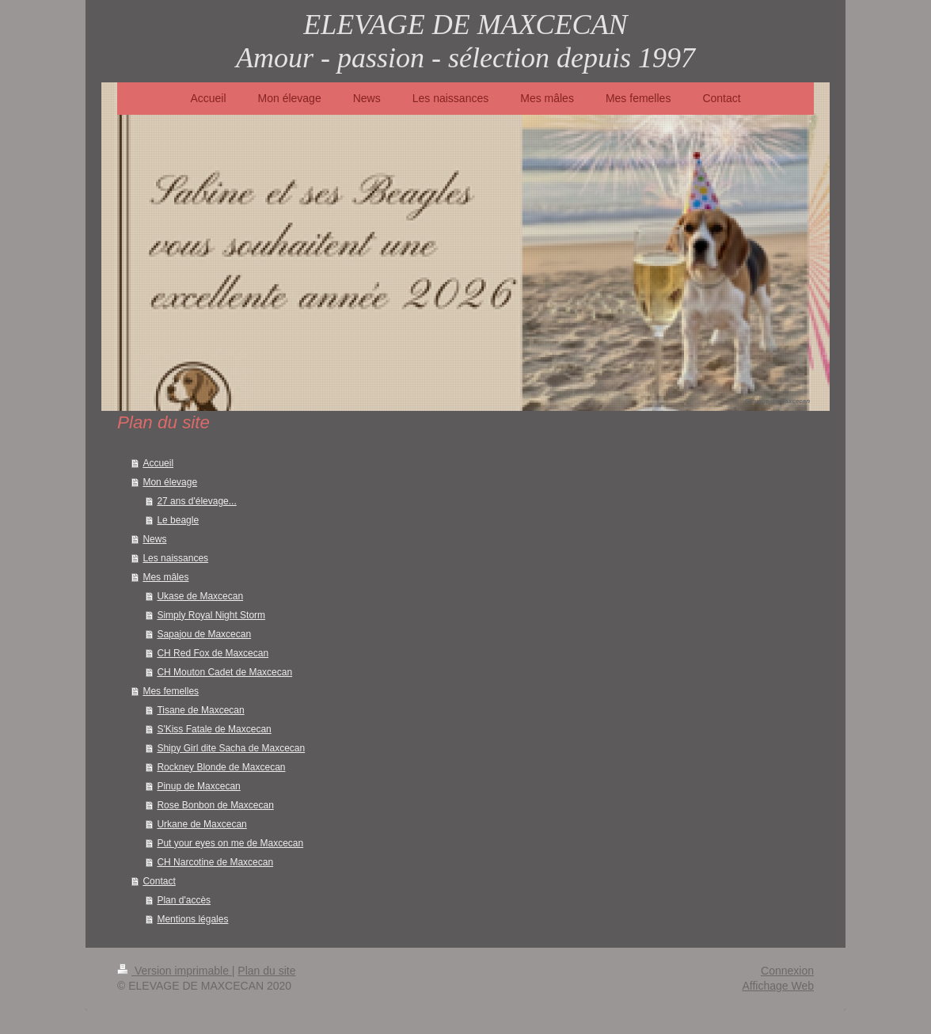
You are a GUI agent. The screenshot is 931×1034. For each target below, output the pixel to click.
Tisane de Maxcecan (200, 710)
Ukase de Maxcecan (200, 596)
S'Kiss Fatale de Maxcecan (214, 729)
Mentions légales (192, 919)
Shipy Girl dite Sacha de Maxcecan (231, 748)
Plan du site (266, 970)
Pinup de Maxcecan (198, 786)
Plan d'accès (184, 900)
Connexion (787, 970)
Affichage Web (778, 985)
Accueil (157, 463)
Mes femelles (170, 691)
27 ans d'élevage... (196, 501)
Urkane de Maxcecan (201, 824)
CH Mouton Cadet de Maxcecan (224, 672)
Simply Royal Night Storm (211, 615)
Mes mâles (165, 577)
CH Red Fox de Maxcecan (212, 653)
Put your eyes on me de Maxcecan (230, 843)
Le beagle (178, 520)
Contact (158, 881)
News (154, 539)
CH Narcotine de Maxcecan (215, 862)
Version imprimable (174, 970)
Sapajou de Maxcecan (204, 634)
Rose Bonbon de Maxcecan (215, 805)
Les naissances (175, 558)
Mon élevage (169, 482)
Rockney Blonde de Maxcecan (221, 767)
